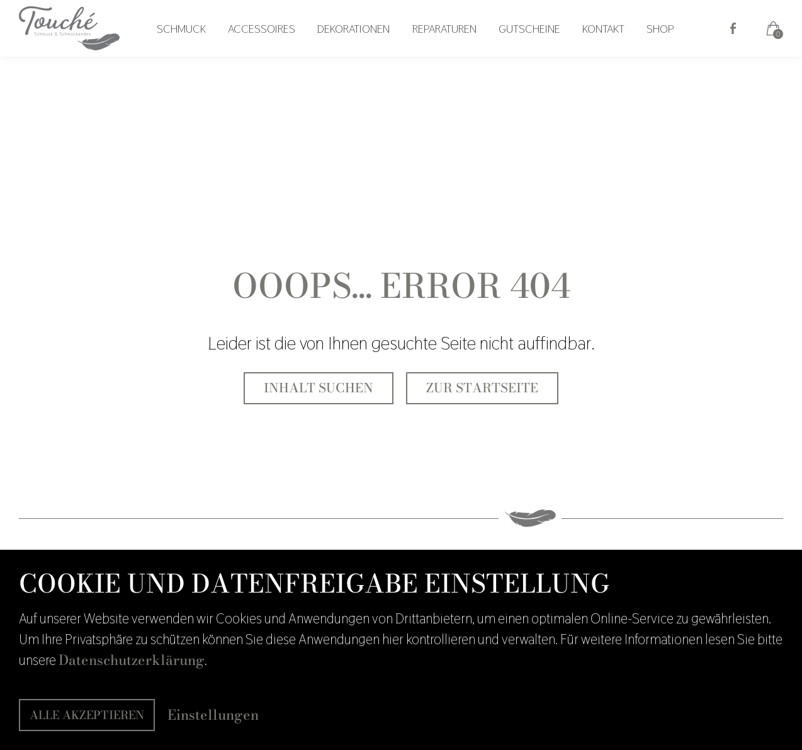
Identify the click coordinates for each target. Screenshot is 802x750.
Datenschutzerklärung (132, 660)
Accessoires (273, 48)
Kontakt (602, 48)
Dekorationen (362, 48)
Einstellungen (213, 715)
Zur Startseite (482, 387)
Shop (655, 48)
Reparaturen (449, 48)
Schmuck (196, 48)
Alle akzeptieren (87, 715)
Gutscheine (531, 48)
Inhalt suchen (318, 387)
